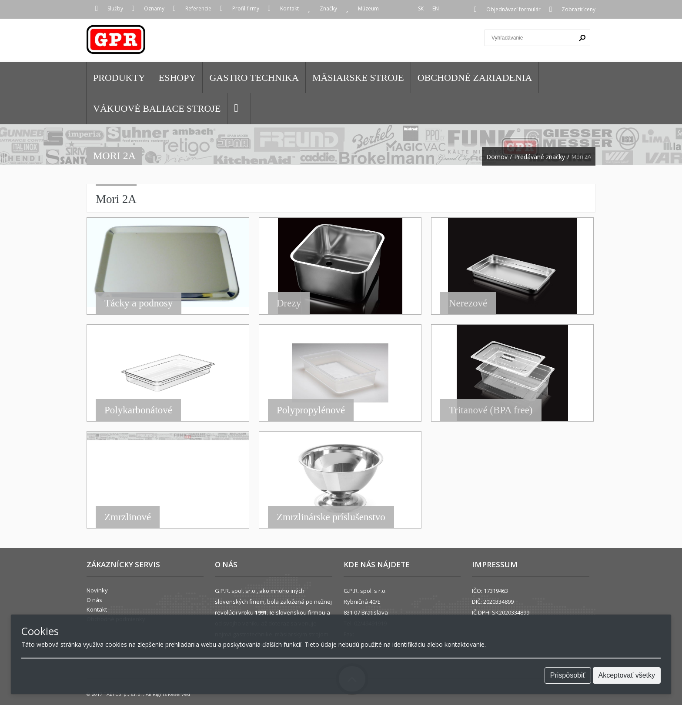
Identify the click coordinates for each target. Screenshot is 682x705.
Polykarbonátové (138, 410)
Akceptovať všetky (626, 675)
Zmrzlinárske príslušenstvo (331, 517)
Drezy (289, 303)
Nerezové (468, 303)
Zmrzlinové (127, 517)
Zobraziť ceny (578, 9)
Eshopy (177, 77)
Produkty (119, 77)
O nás (94, 599)
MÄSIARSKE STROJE (358, 77)
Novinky (97, 590)
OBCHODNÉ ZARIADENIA (475, 77)
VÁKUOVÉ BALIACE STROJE (157, 108)
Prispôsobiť (567, 675)
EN (435, 8)
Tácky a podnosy (138, 303)
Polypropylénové (311, 410)
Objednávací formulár (513, 9)
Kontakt (289, 8)
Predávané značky (539, 157)
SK (421, 8)
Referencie (198, 8)
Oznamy (154, 8)
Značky (328, 8)
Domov (497, 157)
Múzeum (368, 8)
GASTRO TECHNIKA (254, 77)
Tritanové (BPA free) (491, 410)
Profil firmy (245, 8)
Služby (115, 8)
